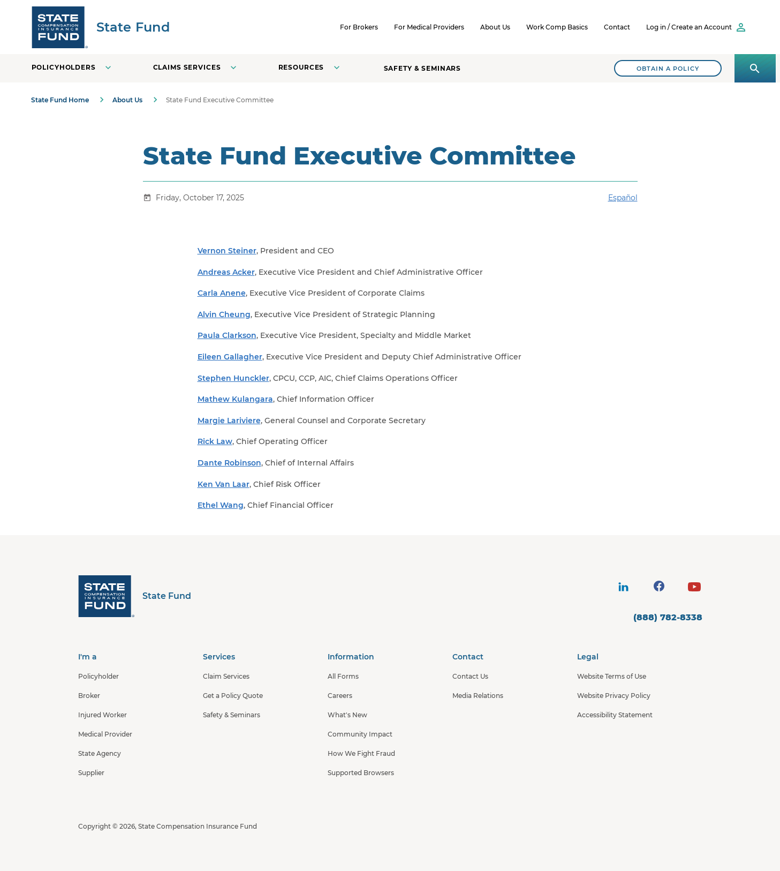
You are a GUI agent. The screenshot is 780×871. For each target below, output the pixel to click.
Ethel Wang (221, 505)
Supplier (91, 773)
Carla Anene (222, 293)
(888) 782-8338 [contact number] (667, 617)
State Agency (99, 753)
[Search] (668, 68)
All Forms (343, 676)
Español (623, 197)
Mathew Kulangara (235, 399)
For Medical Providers (429, 27)
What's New (347, 715)
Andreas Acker (226, 272)
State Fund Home (60, 100)
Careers (340, 696)
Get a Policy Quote (233, 696)
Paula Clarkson (227, 335)
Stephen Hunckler (233, 378)
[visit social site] (624, 587)
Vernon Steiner (227, 251)
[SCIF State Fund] (101, 27)
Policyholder (98, 676)
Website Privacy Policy (613, 696)
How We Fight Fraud (361, 753)
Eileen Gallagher (230, 357)
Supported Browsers (361, 773)
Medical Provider (105, 734)
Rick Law (215, 441)
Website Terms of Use (611, 676)
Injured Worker (102, 715)
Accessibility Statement (615, 715)
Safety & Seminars (422, 68)
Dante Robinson (229, 463)
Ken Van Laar (223, 484)
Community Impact (360, 734)
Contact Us (470, 676)
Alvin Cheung (224, 314)
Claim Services (226, 676)
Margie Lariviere (229, 420)
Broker (89, 696)
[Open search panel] (755, 68)
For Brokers (359, 27)
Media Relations (477, 696)
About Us (495, 27)
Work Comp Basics (557, 27)
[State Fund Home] (134, 596)
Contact (617, 27)
